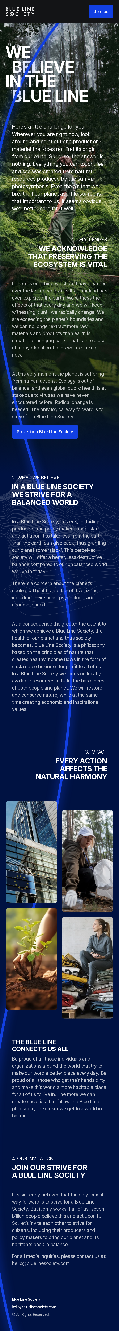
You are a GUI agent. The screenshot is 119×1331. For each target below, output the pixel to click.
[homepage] (20, 11)
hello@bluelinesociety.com (41, 1263)
